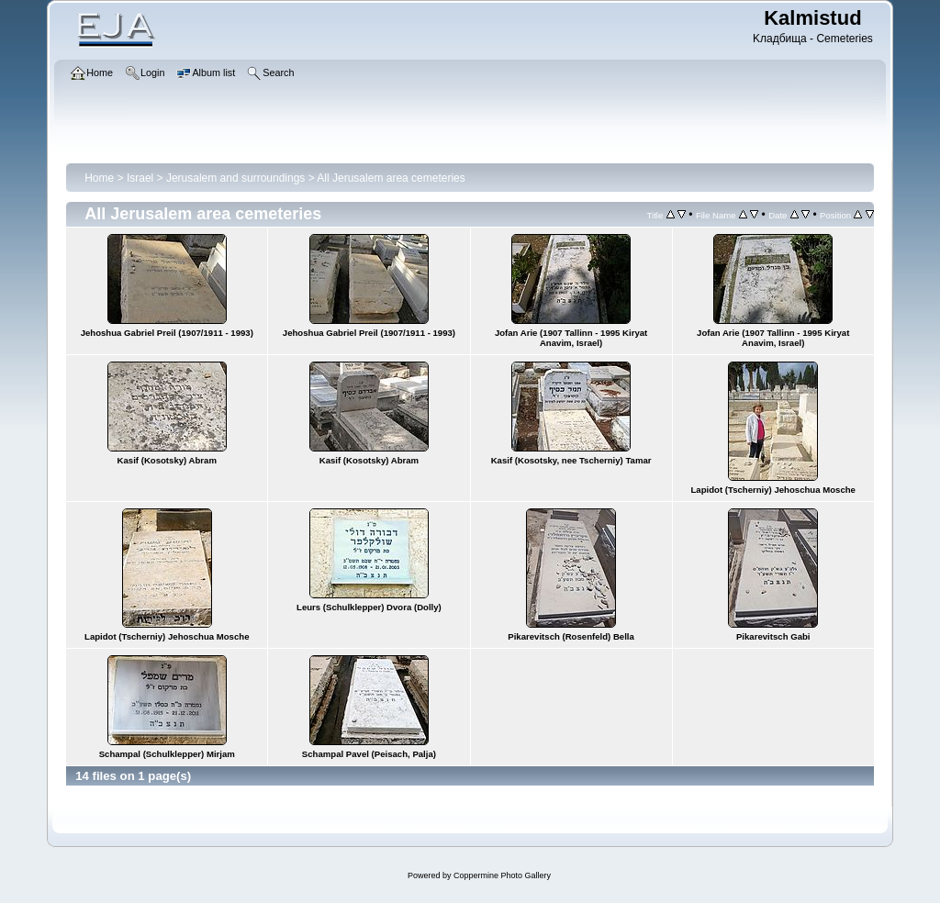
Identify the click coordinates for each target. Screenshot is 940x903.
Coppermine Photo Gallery (502, 875)
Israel (140, 178)
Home (99, 178)
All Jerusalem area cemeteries (390, 178)
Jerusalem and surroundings (235, 178)
